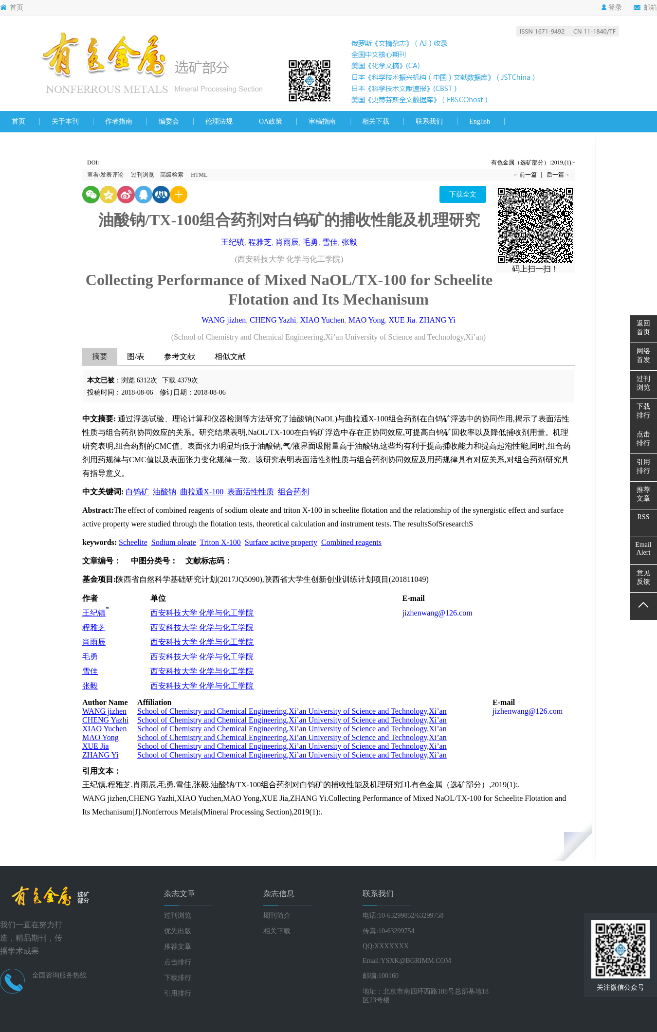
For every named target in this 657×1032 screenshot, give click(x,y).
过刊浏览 (142, 174)
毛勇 (310, 242)
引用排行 (177, 993)
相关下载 (375, 121)
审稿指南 (322, 121)
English (479, 121)
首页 (11, 8)
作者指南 (118, 121)
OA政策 (270, 121)
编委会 (169, 121)
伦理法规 (219, 121)
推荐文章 (177, 946)
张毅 (349, 242)
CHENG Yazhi (273, 320)
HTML (199, 174)
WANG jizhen (223, 320)
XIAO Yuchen (322, 320)
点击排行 (177, 962)
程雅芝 (260, 242)
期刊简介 (277, 915)
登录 (611, 8)
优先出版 (177, 931)
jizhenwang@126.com (437, 613)
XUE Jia (402, 320)
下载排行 (177, 977)
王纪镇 (232, 242)
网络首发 (643, 355)
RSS (644, 517)
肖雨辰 (287, 242)
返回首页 (643, 328)
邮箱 (645, 8)
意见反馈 (643, 577)
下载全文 (462, 194)
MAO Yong (366, 320)
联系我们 (429, 121)
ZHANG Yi (437, 320)
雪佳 (330, 242)
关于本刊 (65, 121)
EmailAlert (643, 548)
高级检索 (171, 174)
